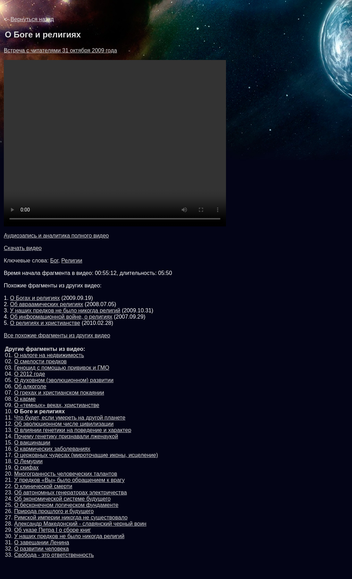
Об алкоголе (30, 386)
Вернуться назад (32, 19)
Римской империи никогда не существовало (71, 517)
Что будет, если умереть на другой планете (69, 418)
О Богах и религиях (35, 298)
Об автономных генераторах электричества (70, 492)
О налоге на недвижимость (49, 355)
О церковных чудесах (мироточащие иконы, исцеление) (86, 455)
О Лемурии (28, 461)
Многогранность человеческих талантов (65, 474)
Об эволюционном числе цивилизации (64, 424)
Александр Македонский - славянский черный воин (80, 524)
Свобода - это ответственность (54, 555)
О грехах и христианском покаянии (59, 393)
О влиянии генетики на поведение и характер (72, 430)
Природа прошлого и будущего (54, 511)
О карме (25, 399)
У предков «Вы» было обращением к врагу (69, 480)
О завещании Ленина (41, 542)
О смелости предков (40, 361)
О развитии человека (41, 549)
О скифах (26, 467)
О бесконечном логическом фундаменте (66, 505)
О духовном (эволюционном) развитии (64, 380)
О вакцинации (32, 443)
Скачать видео (23, 248)
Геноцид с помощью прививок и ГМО (61, 368)
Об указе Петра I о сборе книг (52, 530)
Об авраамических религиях (46, 304)
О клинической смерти (43, 486)
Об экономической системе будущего (62, 499)
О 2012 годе (29, 374)
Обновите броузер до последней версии (115, 143)
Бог (54, 260)
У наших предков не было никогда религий (65, 310)
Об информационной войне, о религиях (61, 317)
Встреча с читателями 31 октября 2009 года (60, 50)
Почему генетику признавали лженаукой (66, 436)
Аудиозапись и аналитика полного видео (56, 236)
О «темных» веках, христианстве (56, 405)
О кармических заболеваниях (52, 449)
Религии (71, 260)
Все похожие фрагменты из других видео (57, 335)
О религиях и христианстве (45, 323)
